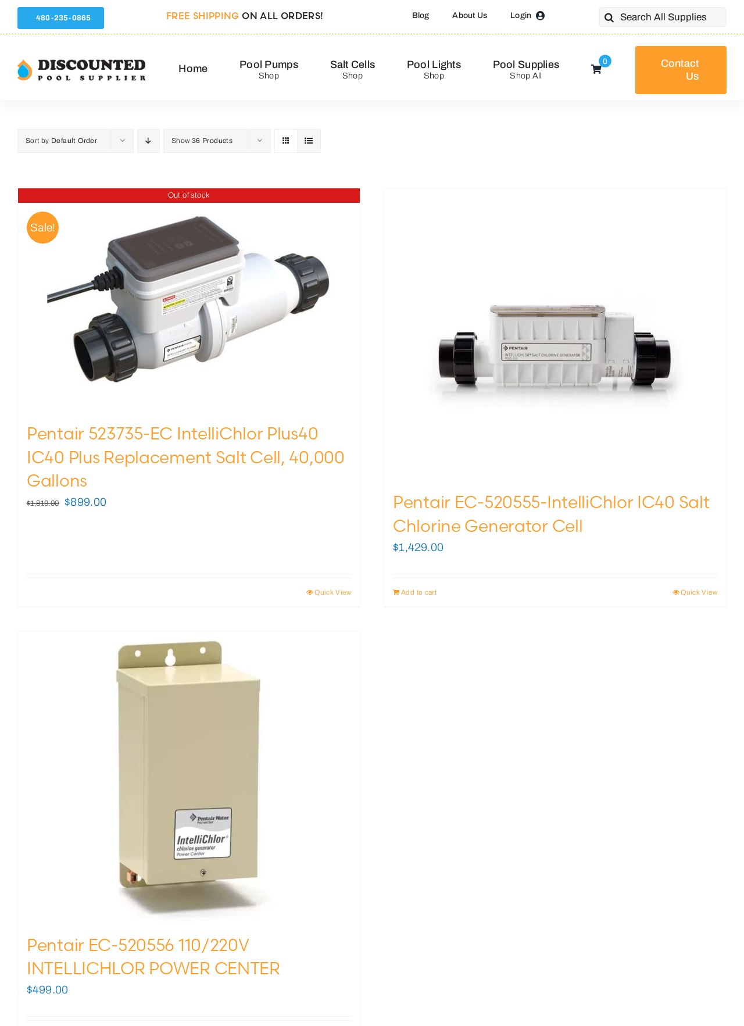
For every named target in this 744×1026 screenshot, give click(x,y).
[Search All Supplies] (663, 17)
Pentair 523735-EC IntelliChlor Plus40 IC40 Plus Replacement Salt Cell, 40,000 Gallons (186, 457)
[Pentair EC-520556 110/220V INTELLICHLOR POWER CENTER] (189, 776)
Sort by (61, 141)
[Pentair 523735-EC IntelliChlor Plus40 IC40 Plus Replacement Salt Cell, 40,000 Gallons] (189, 299)
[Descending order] (148, 141)
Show (202, 141)
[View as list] (309, 141)
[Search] (609, 17)
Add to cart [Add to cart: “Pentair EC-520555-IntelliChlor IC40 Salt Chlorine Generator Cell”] (419, 592)
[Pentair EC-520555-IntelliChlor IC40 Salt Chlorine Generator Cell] (555, 333)
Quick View (332, 592)
